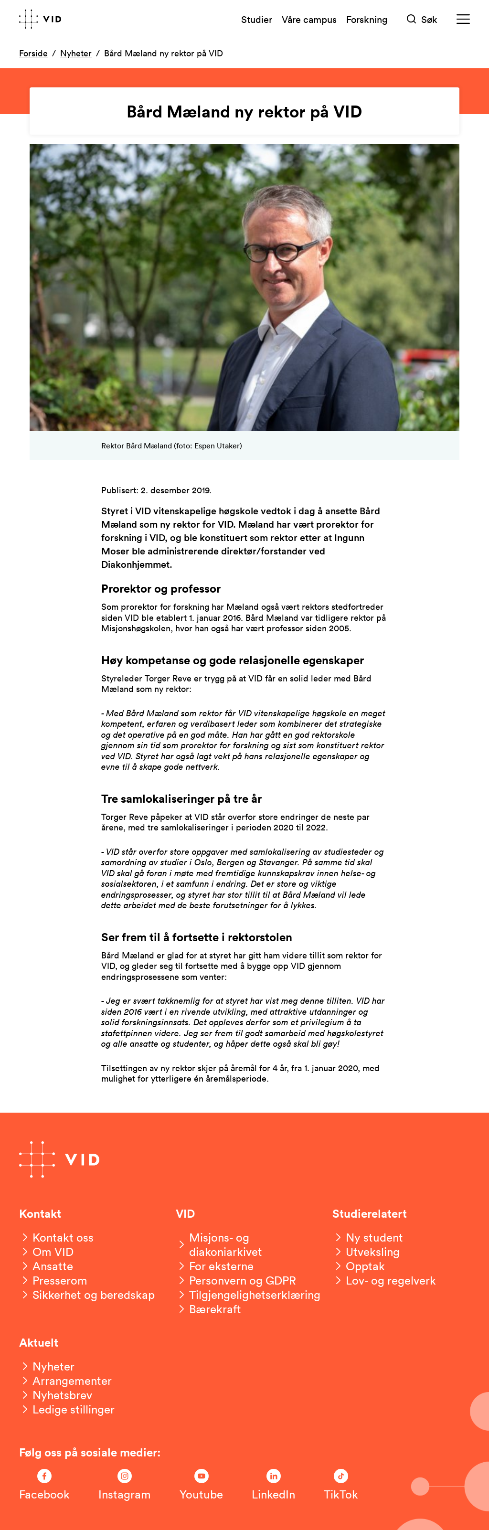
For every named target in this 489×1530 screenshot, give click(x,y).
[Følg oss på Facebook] (44, 1485)
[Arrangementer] (65, 1380)
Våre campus (309, 19)
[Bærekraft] (208, 1309)
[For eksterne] (215, 1266)
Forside (33, 53)
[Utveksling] (366, 1251)
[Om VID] (46, 1251)
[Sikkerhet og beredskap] (87, 1294)
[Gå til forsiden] (40, 19)
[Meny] (463, 19)
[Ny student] (367, 1237)
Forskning (367, 19)
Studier (256, 19)
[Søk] (422, 19)
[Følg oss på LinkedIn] (273, 1485)
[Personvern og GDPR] (236, 1280)
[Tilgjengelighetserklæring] (248, 1294)
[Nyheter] (46, 1366)
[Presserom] (53, 1280)
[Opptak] (358, 1266)
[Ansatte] (46, 1266)
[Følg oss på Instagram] (124, 1485)
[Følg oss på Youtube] (201, 1485)
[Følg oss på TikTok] (341, 1485)
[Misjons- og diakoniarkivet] (244, 1244)
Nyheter (76, 53)
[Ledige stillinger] (67, 1409)
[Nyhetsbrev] (55, 1395)
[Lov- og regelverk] (384, 1280)
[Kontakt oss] (56, 1237)
